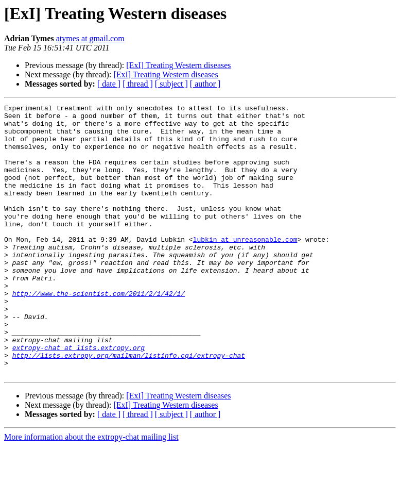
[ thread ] (138, 83)
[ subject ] (171, 83)
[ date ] (108, 83)
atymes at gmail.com (90, 38)
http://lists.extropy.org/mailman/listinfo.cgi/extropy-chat (128, 406)
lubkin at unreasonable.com (245, 267)
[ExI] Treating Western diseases (178, 65)
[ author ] (205, 83)
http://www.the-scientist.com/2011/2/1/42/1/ (98, 332)
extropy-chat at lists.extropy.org (78, 397)
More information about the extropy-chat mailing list (91, 491)
